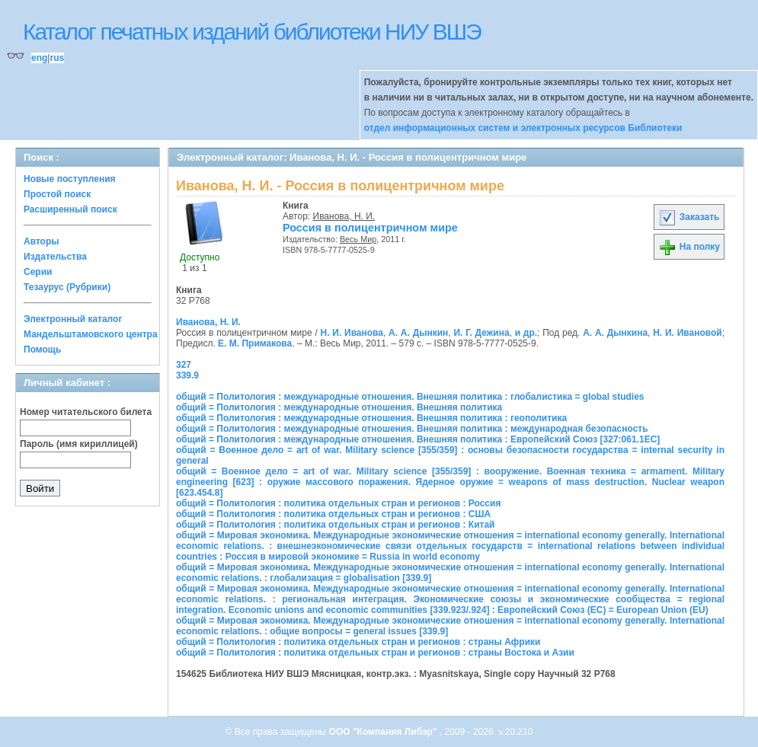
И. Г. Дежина (481, 332)
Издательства (55, 256)
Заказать (688, 217)
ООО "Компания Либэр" (384, 731)
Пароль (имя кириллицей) (79, 444)
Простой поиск (57, 194)
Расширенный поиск (70, 209)
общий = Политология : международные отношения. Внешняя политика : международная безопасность (412, 428)
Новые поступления (70, 179)
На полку (689, 246)
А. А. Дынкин (418, 332)
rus (57, 58)
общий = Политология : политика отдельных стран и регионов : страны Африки (358, 642)
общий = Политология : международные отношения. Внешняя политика (339, 407)
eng (39, 58)
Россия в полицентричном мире (370, 228)
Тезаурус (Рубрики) (67, 287)
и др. (526, 332)
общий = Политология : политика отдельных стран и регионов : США (333, 514)
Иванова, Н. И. (344, 216)
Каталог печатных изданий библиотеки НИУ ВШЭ (252, 31)
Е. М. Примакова (255, 343)
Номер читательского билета (86, 412)
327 (183, 364)
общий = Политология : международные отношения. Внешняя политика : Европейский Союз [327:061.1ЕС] (418, 439)
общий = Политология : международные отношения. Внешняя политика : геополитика (371, 418)
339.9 (187, 375)
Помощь (42, 349)
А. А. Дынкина (615, 332)
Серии (38, 272)
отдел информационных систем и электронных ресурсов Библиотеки (523, 128)
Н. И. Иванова (352, 332)
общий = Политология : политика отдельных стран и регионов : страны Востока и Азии (375, 652)
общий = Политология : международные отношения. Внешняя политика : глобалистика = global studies (410, 396)
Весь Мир (358, 239)
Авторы (41, 241)
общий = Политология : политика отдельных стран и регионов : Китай (335, 524)
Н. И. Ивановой (687, 332)
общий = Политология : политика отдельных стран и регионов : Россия (338, 503)
